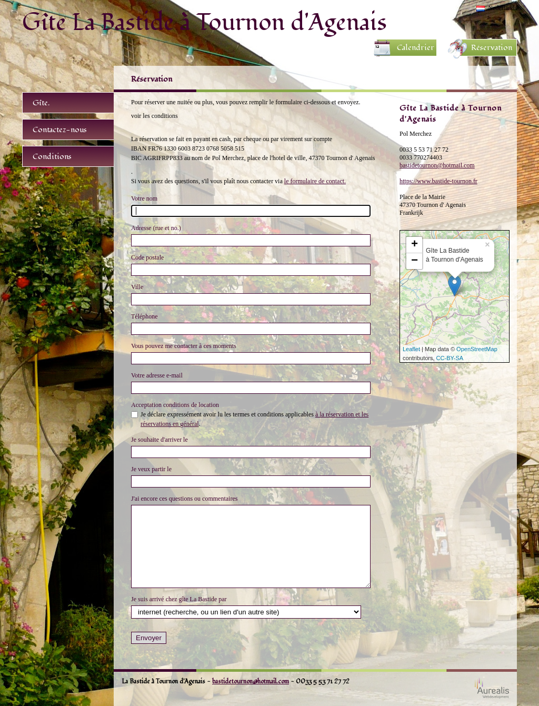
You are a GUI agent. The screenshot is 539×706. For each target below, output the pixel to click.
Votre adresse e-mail (157, 375)
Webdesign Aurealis (492, 688)
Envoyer (149, 638)
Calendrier (415, 47)
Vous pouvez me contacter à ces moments (183, 346)
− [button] (414, 261)
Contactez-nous (60, 129)
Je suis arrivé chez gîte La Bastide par (179, 599)
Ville (137, 287)
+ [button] (414, 245)
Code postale (147, 257)
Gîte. (41, 102)
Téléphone (144, 316)
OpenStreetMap (476, 349)
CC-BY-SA (450, 358)
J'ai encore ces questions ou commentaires (184, 498)
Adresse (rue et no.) (156, 228)
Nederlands (502, 8)
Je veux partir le (151, 469)
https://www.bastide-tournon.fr (438, 181)
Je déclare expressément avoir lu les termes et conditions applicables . (254, 419)
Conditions (52, 156)
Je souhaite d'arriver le (159, 439)
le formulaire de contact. (315, 181)
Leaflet (411, 349)
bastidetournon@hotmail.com (437, 165)
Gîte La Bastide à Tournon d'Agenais (204, 22)
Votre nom (144, 198)
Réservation (491, 47)
